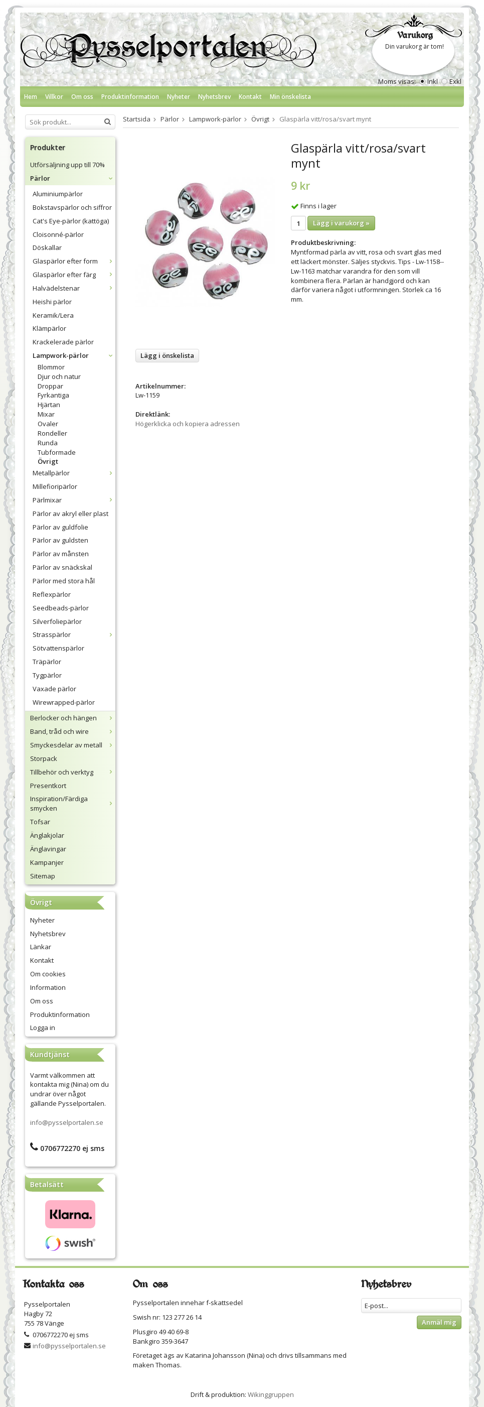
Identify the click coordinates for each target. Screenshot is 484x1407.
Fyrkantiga (53, 395)
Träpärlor (47, 661)
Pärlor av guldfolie (60, 527)
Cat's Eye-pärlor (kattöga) (71, 220)
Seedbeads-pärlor (61, 607)
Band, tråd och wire (72, 731)
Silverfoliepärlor (57, 621)
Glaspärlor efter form (74, 261)
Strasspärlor (74, 634)
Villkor (54, 96)
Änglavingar (48, 848)
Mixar (46, 414)
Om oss (82, 96)
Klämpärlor (49, 328)
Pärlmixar (74, 499)
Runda (48, 442)
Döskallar (47, 247)
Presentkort (48, 785)
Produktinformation (130, 96)
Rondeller (52, 433)
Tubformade (57, 452)
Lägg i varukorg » (341, 222)
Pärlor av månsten (61, 553)
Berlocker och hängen (72, 717)
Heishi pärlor (52, 301)
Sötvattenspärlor (58, 648)
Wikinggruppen (271, 1394)
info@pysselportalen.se (66, 1122)
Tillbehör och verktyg (72, 772)
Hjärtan (49, 404)
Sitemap (42, 875)
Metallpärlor (74, 472)
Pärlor (72, 178)
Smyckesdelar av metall (72, 744)
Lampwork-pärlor (74, 355)
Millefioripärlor (55, 486)
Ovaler (48, 423)
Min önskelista (290, 96)
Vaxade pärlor (54, 688)
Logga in (42, 1027)
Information (48, 987)
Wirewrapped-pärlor (64, 702)
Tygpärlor (47, 675)
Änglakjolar (47, 835)
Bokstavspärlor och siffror (72, 207)
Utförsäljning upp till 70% (67, 164)
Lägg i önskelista (167, 355)
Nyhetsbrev (214, 96)
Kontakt (250, 96)
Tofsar (40, 821)
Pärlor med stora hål (64, 580)
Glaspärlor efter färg (74, 274)
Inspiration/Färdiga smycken (72, 803)
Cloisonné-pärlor (58, 234)
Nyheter (178, 96)
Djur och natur (59, 376)
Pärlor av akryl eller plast (70, 513)
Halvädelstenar (74, 288)
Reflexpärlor (52, 594)
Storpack (43, 758)
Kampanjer (47, 862)
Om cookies (48, 973)
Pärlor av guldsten (60, 540)
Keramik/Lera (53, 315)
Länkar (40, 946)
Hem (30, 96)
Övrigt (48, 461)
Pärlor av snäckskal (62, 567)
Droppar (50, 386)
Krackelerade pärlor (63, 341)
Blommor (51, 366)
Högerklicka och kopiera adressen (187, 423)
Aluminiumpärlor (58, 193)
